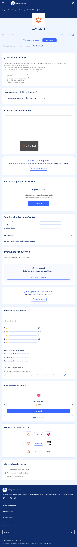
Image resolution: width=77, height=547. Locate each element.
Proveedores (38, 512)
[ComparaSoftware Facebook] (11, 498)
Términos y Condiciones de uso (41, 544)
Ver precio (49, 40)
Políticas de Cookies (24, 544)
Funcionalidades (38, 46)
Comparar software (30, 40)
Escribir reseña (38, 299)
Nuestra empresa (38, 505)
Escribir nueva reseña (66, 35)
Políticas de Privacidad (9, 544)
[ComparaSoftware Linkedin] (3, 498)
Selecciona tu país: (9, 526)
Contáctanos (14, 518)
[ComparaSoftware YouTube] (7, 498)
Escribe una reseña (58, 375)
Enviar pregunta (38, 277)
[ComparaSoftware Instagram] (15, 498)
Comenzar (38, 203)
